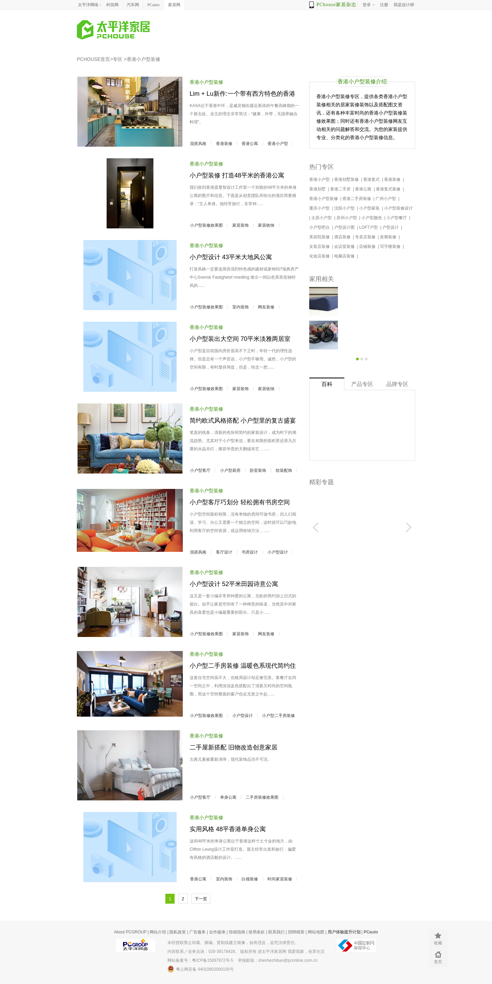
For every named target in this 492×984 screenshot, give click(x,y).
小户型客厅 (200, 470)
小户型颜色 (372, 217)
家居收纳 (266, 225)
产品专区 (362, 384)
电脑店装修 (345, 256)
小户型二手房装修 (278, 715)
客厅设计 (224, 552)
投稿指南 (237, 932)
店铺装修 (368, 246)
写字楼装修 (390, 246)
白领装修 (250, 879)
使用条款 (256, 932)
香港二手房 (341, 189)
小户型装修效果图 (206, 225)
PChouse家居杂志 (336, 4)
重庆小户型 (320, 208)
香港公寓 (250, 143)
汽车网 (133, 4)
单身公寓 (228, 797)
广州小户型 (386, 198)
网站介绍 (158, 932)
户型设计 (391, 227)
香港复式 (372, 179)
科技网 (112, 4)
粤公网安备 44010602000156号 (200, 969)
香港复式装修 (388, 189)
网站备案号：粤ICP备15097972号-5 (200, 960)
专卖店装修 (366, 237)
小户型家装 (370, 208)
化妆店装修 (320, 256)
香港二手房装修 (357, 198)
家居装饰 (240, 225)
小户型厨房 (230, 470)
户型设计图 (345, 227)
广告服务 (197, 932)
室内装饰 (240, 307)
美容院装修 (320, 237)
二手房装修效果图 (262, 797)
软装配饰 (284, 470)
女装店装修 (320, 246)
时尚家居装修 (280, 879)
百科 (327, 384)
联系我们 (276, 932)
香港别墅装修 (347, 179)
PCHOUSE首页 (93, 59)
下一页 (201, 898)
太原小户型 (322, 217)
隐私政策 (177, 932)
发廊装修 (388, 237)
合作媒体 (217, 932)
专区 (117, 59)
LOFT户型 (369, 227)
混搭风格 (198, 143)
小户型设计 (278, 552)
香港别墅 (318, 189)
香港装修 (224, 143)
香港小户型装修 (143, 59)
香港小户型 (278, 143)
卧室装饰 (258, 470)
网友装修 (266, 307)
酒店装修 (343, 237)
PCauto (153, 4)
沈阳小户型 (345, 208)
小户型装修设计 (399, 208)
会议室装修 (345, 246)
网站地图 (316, 932)
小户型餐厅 (397, 217)
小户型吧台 (320, 227)
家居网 (174, 4)
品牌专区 (397, 384)
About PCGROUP (130, 932)
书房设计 (250, 552)
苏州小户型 (347, 217)
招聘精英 (296, 932)
